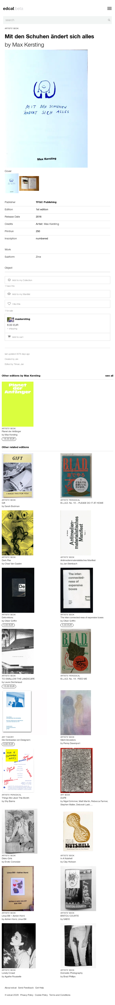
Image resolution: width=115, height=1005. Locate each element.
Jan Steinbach (70, 564)
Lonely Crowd (8, 973)
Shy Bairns (10, 801)
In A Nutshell (66, 859)
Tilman (17, 365)
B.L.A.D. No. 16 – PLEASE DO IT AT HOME (81, 503)
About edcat (11, 988)
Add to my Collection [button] (19, 280)
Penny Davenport (71, 743)
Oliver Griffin (11, 621)
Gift (3, 503)
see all (109, 376)
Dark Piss (6, 560)
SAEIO (66, 919)
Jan (16, 359)
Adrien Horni (11, 919)
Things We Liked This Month (15, 798)
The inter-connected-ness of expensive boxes (81, 618)
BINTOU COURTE (69, 916)
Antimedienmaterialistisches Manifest (78, 560)
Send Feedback (26, 988)
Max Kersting (28, 46)
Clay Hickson (69, 862)
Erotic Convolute (12, 862)
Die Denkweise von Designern (16, 740)
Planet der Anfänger (11, 432)
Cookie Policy (41, 995)
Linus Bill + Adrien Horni (13, 916)
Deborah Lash (83, 805)
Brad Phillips (69, 977)
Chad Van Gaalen (13, 564)
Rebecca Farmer (99, 801)
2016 (38, 217)
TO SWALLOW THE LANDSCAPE (18, 679)
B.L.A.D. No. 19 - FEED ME (73, 679)
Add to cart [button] (15, 337)
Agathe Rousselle (13, 977)
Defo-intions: (7, 618)
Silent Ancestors (68, 740)
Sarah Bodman (12, 506)
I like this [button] (13, 303)
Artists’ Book (12, 29)
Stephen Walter (67, 805)
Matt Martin (84, 801)
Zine (38, 257)
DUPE (63, 798)
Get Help (39, 988)
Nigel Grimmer (70, 801)
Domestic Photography (71, 973)
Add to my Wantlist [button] (18, 294)
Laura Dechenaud (13, 682)
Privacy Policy (26, 995)
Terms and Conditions (59, 995)
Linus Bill (22, 919)
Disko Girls (7, 859)
